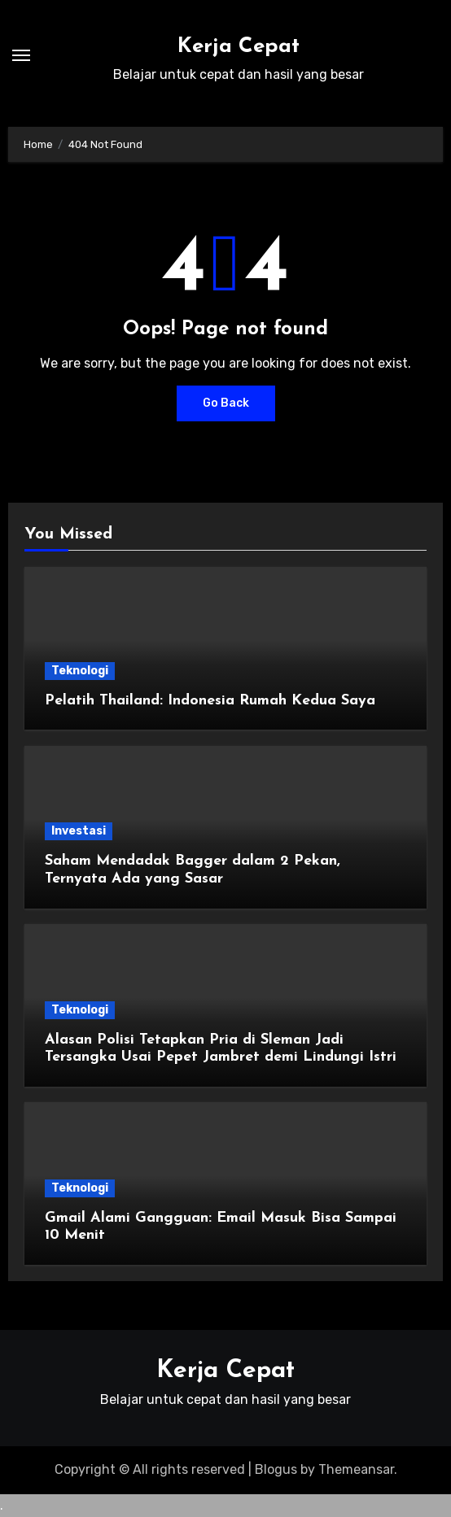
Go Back (226, 403)
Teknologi (79, 671)
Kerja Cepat (238, 47)
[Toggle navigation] (21, 55)
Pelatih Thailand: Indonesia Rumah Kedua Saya (210, 700)
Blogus (276, 1469)
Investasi (78, 831)
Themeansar (356, 1469)
